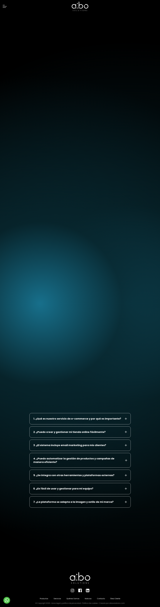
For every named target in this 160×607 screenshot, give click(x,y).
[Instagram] (72, 590)
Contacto (101, 598)
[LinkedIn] (87, 590)
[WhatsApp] (6, 600)
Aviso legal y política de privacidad (66, 603)
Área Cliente (115, 598)
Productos (44, 598)
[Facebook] (80, 590)
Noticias (88, 598)
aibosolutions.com (117, 603)
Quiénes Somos (72, 598)
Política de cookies (90, 603)
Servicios (57, 598)
